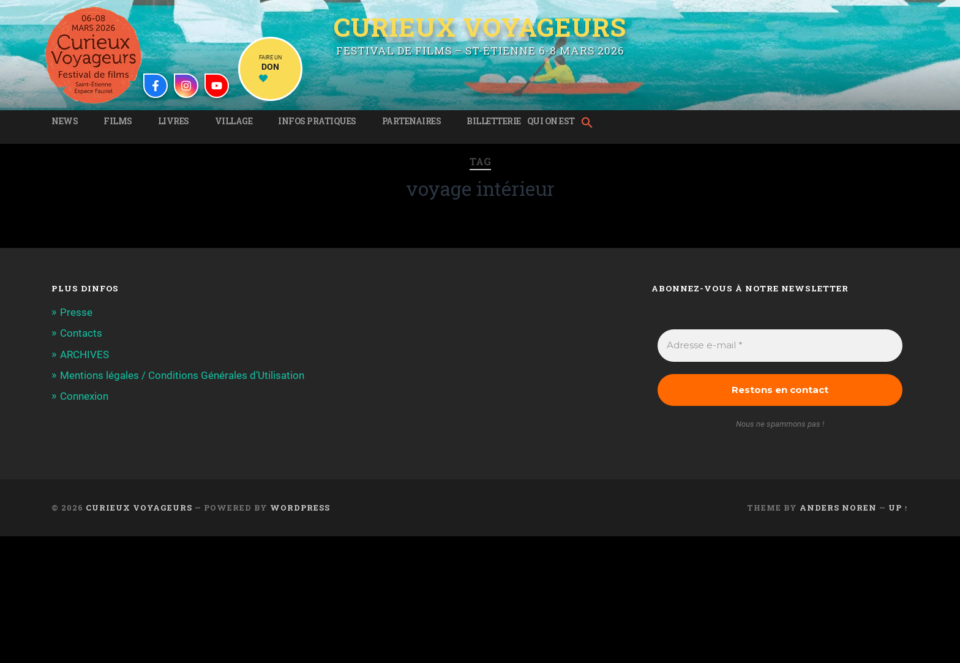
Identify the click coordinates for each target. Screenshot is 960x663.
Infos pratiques (317, 121)
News (64, 121)
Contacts (81, 333)
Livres (173, 121)
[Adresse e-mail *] (780, 345)
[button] (590, 123)
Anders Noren (838, 507)
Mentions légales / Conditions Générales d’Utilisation (182, 375)
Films (117, 121)
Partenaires (411, 121)
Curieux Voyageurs (480, 27)
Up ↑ (898, 507)
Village (234, 121)
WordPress (300, 507)
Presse (76, 312)
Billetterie (494, 121)
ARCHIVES (84, 354)
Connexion (84, 396)
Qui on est (551, 121)
